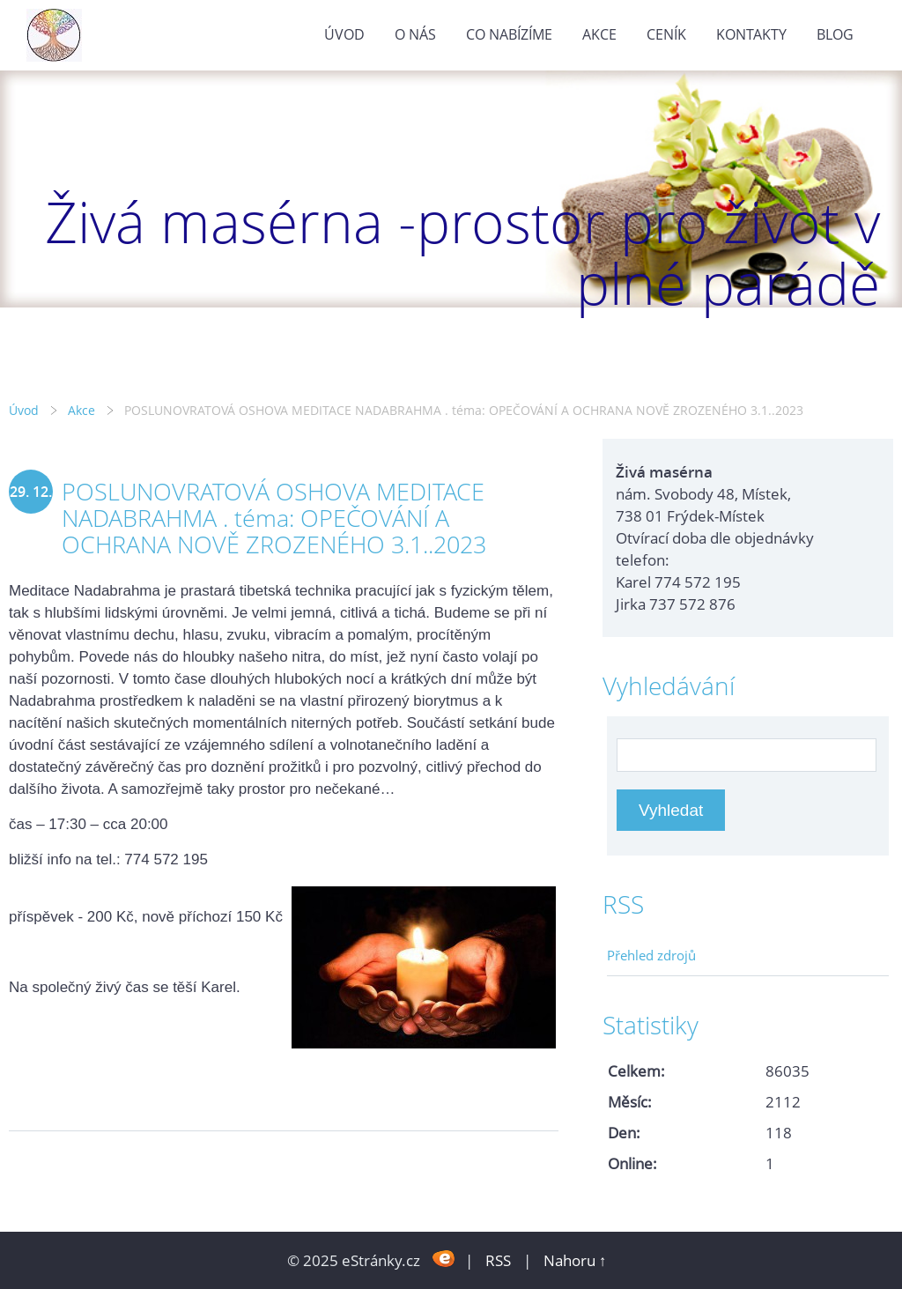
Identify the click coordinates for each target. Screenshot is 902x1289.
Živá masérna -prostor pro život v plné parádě (462, 252)
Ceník (666, 34)
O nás (415, 34)
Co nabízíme (509, 34)
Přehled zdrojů (651, 955)
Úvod (344, 34)
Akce (599, 34)
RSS (498, 1260)
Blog (835, 34)
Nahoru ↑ (575, 1260)
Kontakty (751, 34)
